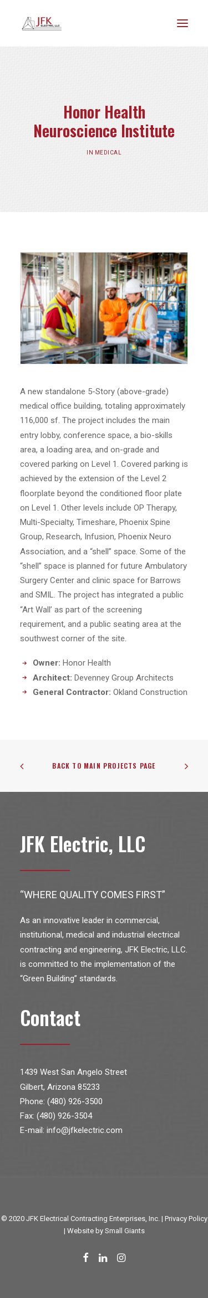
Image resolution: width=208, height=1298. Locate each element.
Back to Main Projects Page (103, 765)
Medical (107, 152)
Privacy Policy (186, 1218)
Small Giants (125, 1231)
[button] (182, 23)
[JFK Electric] (42, 23)
